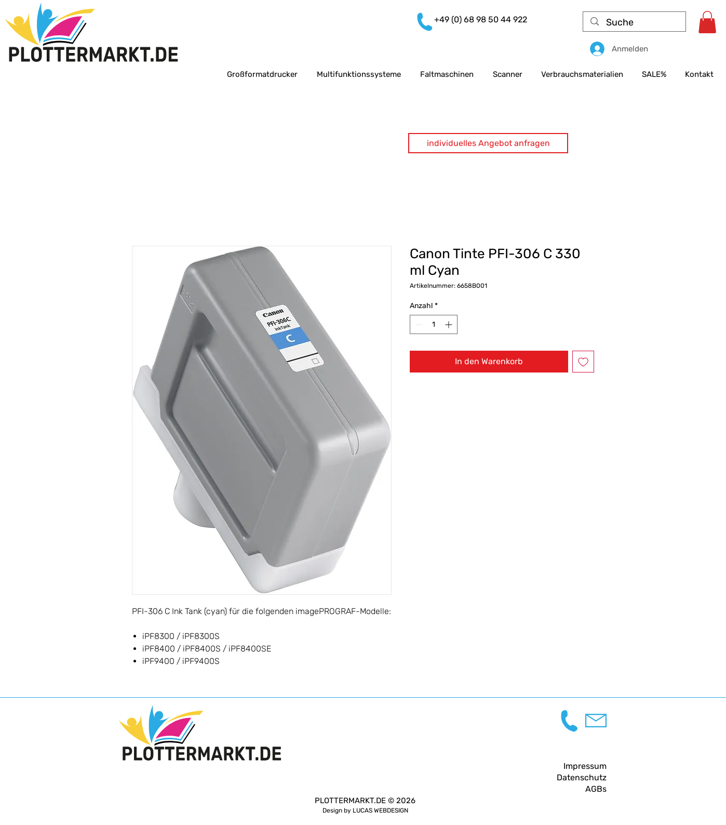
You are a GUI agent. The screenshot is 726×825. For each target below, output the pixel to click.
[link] (707, 22)
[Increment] (449, 324)
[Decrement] (417, 324)
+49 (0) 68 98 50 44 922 (480, 19)
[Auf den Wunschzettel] (583, 361)
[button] (488, 143)
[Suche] (635, 22)
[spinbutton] (433, 324)
